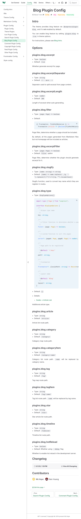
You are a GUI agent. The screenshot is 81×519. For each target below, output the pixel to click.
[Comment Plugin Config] (67, 494)
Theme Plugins (8, 31)
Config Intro (7, 9)
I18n (4, 13)
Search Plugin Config (11, 37)
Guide (23, 3)
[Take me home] (4, 3)
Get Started (15, 3)
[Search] (73, 3)
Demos (41, 3)
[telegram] (59, 2)
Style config (7, 60)
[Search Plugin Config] (43, 494)
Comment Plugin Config (11, 43)
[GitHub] (62, 2)
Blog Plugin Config (10, 40)
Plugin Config (8, 29)
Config (29, 3)
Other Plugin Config (10, 52)
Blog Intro (58, 41)
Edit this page (37, 487)
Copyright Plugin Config (11, 46)
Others (48, 3)
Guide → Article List (44, 300)
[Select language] (54, 2)
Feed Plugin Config (10, 49)
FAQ (35, 3)
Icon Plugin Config (10, 34)
